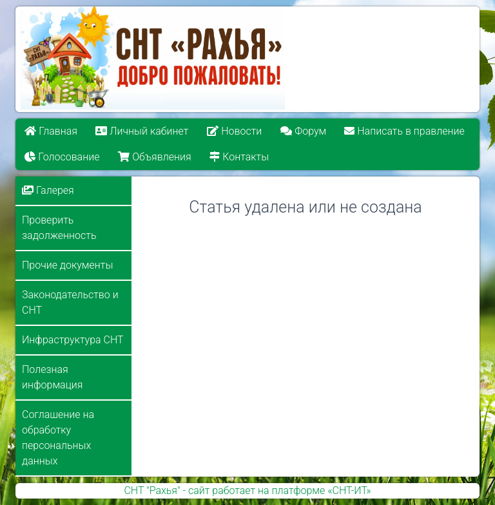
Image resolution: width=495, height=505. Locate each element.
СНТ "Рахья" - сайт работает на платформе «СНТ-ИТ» (247, 490)
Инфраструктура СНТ (73, 340)
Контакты (239, 157)
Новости (234, 131)
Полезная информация (52, 377)
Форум (303, 131)
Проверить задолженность (59, 228)
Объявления (154, 157)
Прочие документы (67, 265)
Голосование (61, 157)
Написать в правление (405, 131)
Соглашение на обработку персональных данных (58, 437)
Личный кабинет (142, 131)
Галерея (48, 190)
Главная (50, 131)
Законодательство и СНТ (70, 302)
